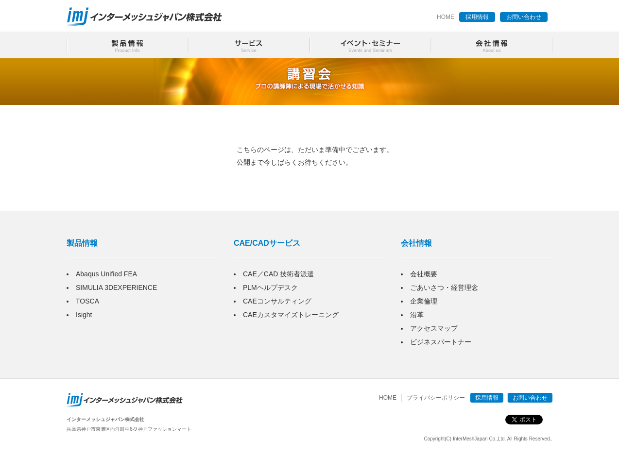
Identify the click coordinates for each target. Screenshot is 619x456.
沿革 (417, 315)
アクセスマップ (434, 328)
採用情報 (477, 17)
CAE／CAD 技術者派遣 (278, 274)
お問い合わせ (523, 17)
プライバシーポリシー (436, 397)
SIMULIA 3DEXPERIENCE (116, 287)
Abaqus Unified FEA (106, 274)
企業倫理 (423, 301)
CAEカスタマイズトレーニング (291, 315)
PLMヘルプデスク (270, 287)
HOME (445, 17)
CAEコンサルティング (277, 301)
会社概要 (423, 274)
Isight (84, 315)
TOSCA (87, 301)
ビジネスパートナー (440, 342)
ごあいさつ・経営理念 (444, 287)
